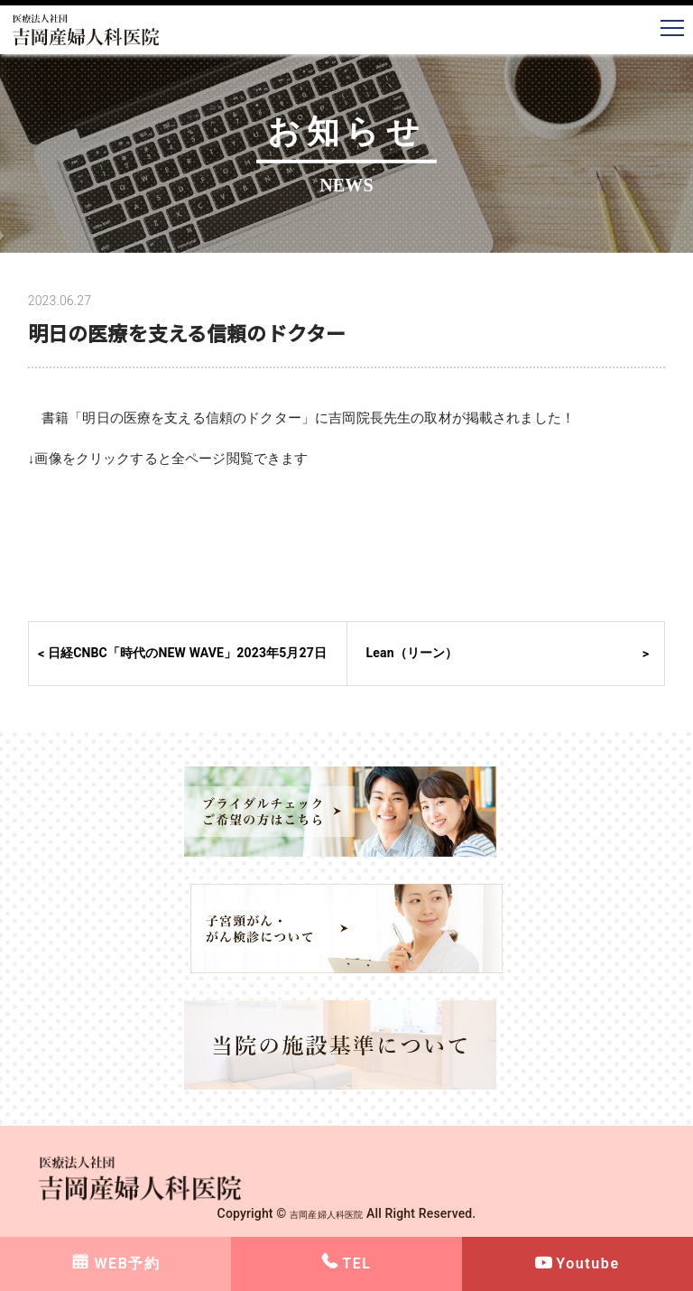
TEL (356, 1263)
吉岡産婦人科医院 (326, 1213)
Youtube (587, 1263)
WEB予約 (127, 1263)
